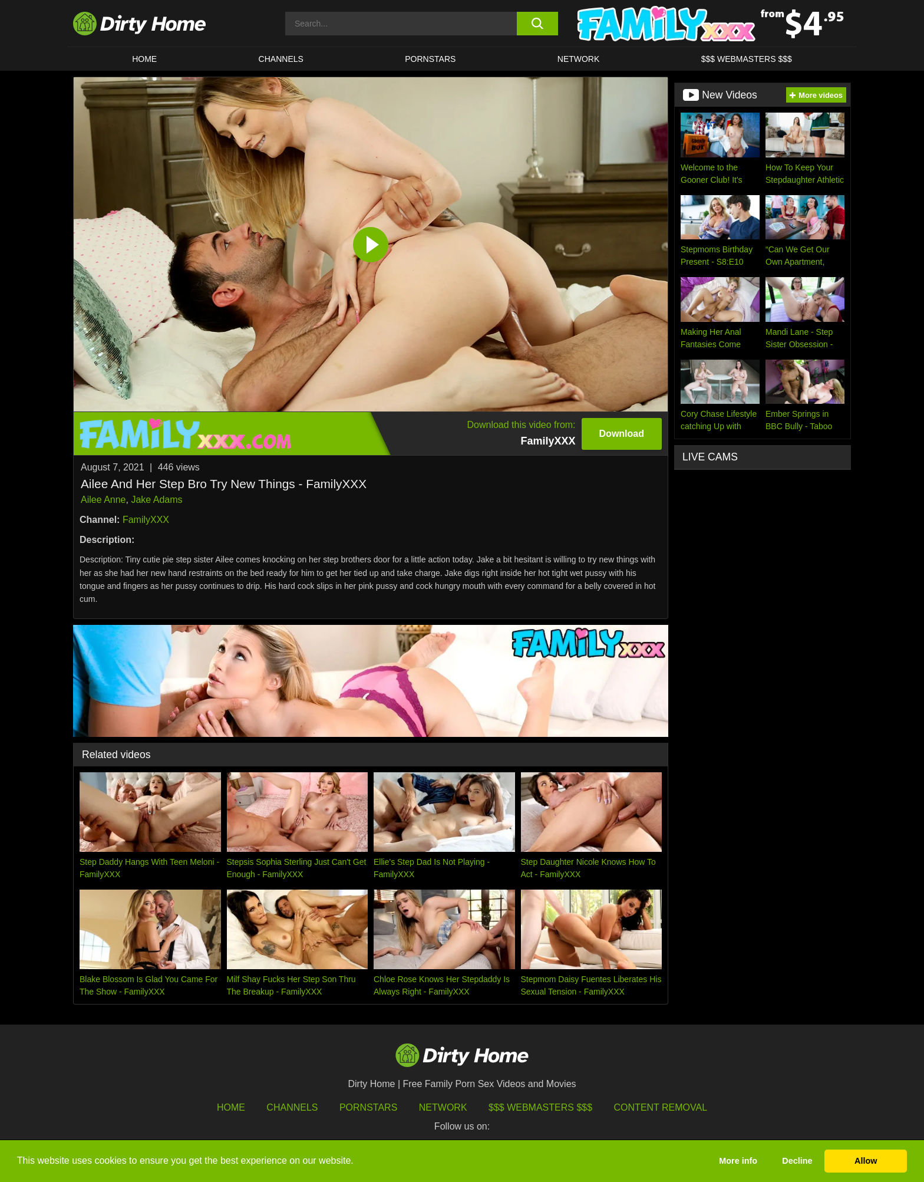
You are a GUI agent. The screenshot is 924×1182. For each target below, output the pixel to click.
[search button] (537, 23)
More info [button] (738, 1160)
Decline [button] (797, 1160)
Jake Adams (156, 500)
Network (578, 59)
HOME (144, 59)
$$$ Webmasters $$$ (540, 1107)
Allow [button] (865, 1160)
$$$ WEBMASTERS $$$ (746, 59)
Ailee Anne (103, 500)
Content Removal (661, 1107)
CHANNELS (281, 59)
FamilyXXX (146, 520)
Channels (292, 1107)
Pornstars (430, 59)
